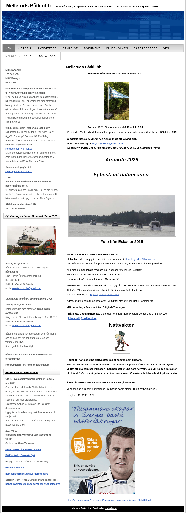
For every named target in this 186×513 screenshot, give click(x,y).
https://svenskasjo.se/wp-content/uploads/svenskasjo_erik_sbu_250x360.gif (109, 500)
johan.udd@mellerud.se (82, 318)
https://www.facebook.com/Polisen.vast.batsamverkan (35, 484)
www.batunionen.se (16, 467)
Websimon (111, 508)
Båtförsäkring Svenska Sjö (20, 455)
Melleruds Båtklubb (28, 5)
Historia (25, 48)
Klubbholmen (117, 48)
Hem (8, 48)
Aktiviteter (47, 48)
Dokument (92, 48)
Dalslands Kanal (19, 56)
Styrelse (70, 48)
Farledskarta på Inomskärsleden (23, 449)
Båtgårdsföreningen (151, 48)
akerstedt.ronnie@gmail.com (26, 288)
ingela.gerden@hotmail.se (18, 148)
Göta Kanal (48, 56)
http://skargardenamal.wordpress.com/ (26, 473)
